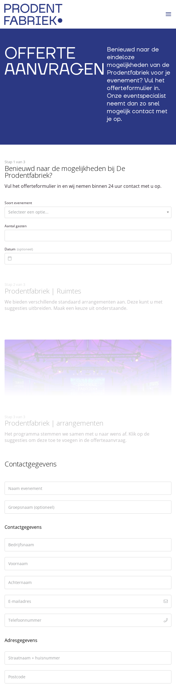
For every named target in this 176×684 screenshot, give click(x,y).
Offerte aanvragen (24, 547)
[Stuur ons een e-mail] (21, 626)
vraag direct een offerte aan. (34, 503)
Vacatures (15, 583)
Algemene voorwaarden (29, 591)
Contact (12, 540)
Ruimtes (13, 554)
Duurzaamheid (20, 569)
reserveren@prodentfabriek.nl (41, 460)
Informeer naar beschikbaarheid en (42, 496)
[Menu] (168, 14)
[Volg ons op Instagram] (15, 626)
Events (11, 562)
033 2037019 (22, 453)
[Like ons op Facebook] (7, 626)
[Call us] (28, 626)
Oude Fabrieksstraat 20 (29, 433)
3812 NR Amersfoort (26, 440)
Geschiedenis (18, 576)
